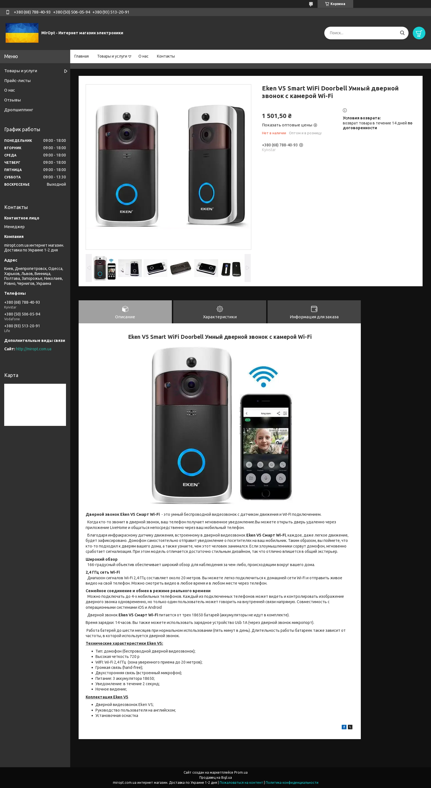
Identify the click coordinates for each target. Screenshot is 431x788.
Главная (81, 56)
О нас (143, 56)
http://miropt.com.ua (33, 349)
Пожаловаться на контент (241, 782)
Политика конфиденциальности (292, 782)
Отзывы (12, 99)
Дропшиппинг (18, 109)
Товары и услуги (112, 56)
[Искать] (402, 33)
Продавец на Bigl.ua (215, 777)
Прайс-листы (17, 80)
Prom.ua (241, 772)
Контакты (166, 56)
